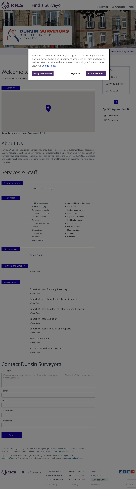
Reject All (75, 73)
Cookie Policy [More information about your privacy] (49, 65)
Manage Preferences (42, 73)
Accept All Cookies (96, 73)
